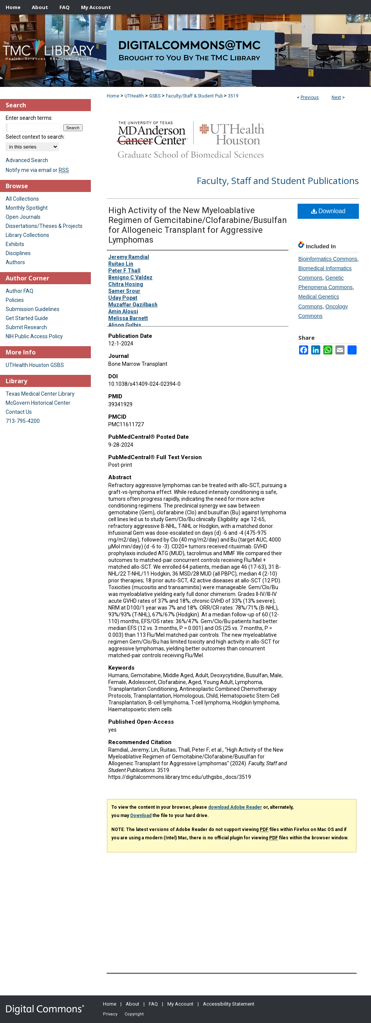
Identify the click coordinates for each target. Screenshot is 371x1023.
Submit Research (26, 327)
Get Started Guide (27, 318)
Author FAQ (19, 291)
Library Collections (27, 235)
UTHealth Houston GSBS (35, 365)
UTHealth (134, 96)
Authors (15, 262)
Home (113, 96)
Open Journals (23, 217)
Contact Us (19, 412)
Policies (15, 300)
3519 (233, 96)
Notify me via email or (37, 170)
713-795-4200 (23, 421)
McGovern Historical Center (38, 403)
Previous (310, 97)
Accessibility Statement (228, 1004)
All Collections (22, 199)
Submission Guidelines (32, 309)
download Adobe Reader (235, 807)
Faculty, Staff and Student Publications (278, 180)
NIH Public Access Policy (34, 336)
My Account (180, 1004)
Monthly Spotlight (27, 208)
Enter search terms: (29, 118)
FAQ (153, 1004)
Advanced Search (27, 160)
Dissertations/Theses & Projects (44, 226)
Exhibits (15, 244)
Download (328, 211)
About (132, 1004)
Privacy (110, 1014)
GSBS (155, 96)
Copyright (134, 1014)
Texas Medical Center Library (40, 394)
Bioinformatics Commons (327, 259)
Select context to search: (35, 137)
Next (336, 97)
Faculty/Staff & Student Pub (194, 96)
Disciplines (18, 253)
